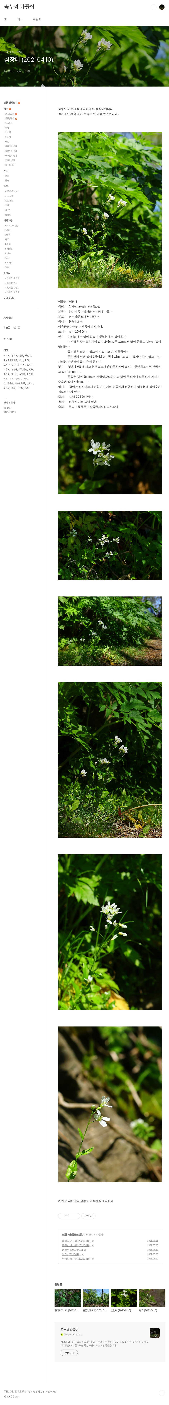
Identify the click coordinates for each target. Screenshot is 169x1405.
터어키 (8, 244)
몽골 (7, 258)
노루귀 (30, 364)
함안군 (14, 369)
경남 (6, 378)
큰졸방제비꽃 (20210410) (76, 1245)
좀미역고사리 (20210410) (76, 1240)
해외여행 (8, 220)
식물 (64, 1234)
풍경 (6, 186)
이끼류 (8, 137)
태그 (20, 19)
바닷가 (30, 374)
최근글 (7, 327)
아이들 (7, 273)
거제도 (6, 355)
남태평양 (9, 248)
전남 (11, 378)
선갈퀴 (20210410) (72, 1249)
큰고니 (20, 388)
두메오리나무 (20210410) (76, 1258)
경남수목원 (8, 383)
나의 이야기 (9, 298)
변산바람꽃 (20, 383)
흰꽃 (21, 355)
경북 (31, 369)
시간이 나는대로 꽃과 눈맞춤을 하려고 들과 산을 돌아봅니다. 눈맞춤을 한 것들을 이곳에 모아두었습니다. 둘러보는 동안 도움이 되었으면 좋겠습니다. (104, 1344)
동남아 (8, 235)
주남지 (18, 378)
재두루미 (21, 364)
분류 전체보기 (12, 102)
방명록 (37, 19)
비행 (27, 360)
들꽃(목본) (11, 118)
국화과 (22, 374)
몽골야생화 (10, 160)
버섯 (7, 141)
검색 (153, 7)
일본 (7, 267)
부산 (13, 364)
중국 (7, 239)
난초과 (14, 355)
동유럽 (8, 230)
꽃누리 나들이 (19, 6)
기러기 (30, 383)
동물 (6, 170)
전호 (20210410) (71, 1254)
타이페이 (9, 262)
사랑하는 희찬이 (12, 278)
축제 (7, 205)
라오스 (8, 253)
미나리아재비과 (10, 360)
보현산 (6, 364)
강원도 (6, 374)
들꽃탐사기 (10, 165)
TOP (162, 1393)
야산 (21, 360)
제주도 (8, 210)
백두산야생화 (11, 155)
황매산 (14, 374)
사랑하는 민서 (11, 283)
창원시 (6, 388)
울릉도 (8, 214)
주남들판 (23, 369)
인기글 (17, 327)
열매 (7, 127)
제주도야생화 (11, 146)
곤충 (7, 180)
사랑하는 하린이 (12, 292)
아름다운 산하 (11, 191)
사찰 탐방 (9, 196)
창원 (27, 388)
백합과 (28, 355)
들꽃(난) (9, 123)
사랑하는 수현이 (12, 287)
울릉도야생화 (76, 1234)
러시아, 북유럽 (11, 225)
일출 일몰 (9, 200)
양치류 (8, 132)
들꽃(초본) (11, 113)
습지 (13, 388)
